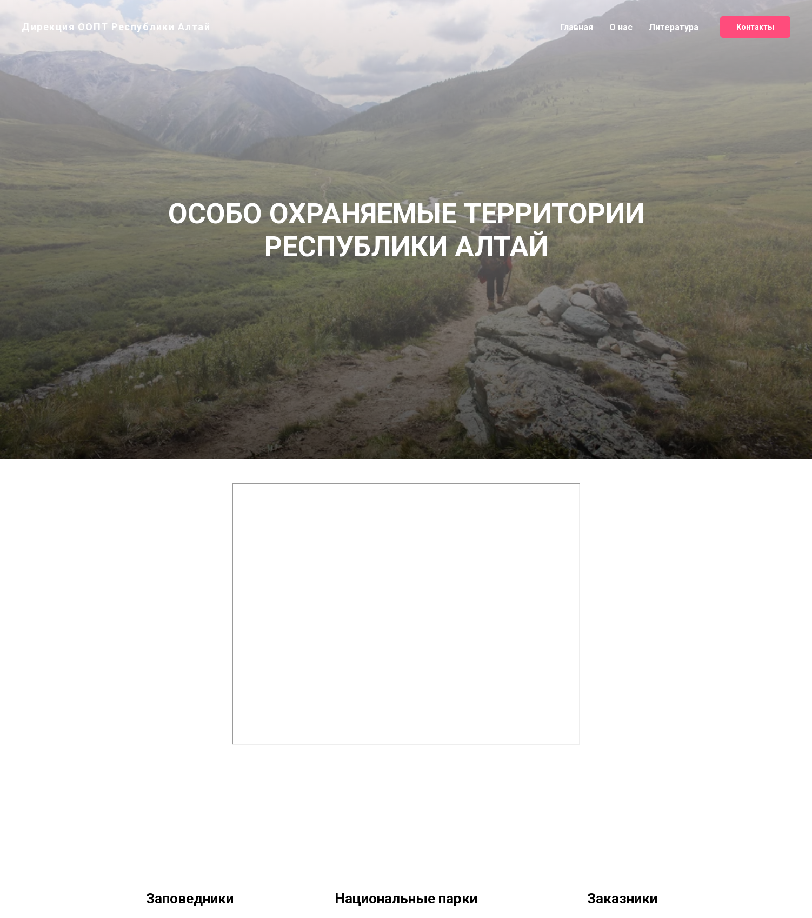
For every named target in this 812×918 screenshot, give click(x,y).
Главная (576, 27)
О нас (621, 27)
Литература (673, 27)
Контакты (755, 27)
